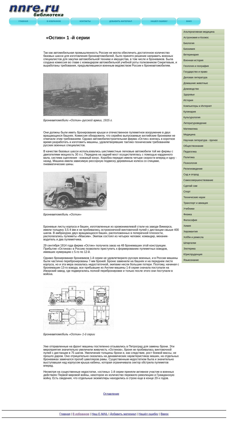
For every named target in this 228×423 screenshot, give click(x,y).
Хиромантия (190, 231)
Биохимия (189, 48)
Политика (189, 157)
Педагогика (189, 151)
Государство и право (195, 71)
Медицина (189, 134)
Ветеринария (191, 54)
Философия (190, 220)
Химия (187, 225)
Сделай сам (190, 185)
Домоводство (191, 88)
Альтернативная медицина (198, 31)
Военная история (193, 60)
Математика (190, 128)
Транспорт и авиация (195, 203)
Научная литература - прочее (200, 140)
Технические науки (194, 197)
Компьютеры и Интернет (197, 106)
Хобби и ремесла (193, 237)
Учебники (188, 208)
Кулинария (189, 111)
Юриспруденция (192, 254)
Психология (190, 163)
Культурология (191, 117)
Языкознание (191, 260)
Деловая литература (195, 77)
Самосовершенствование (198, 180)
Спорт (186, 191)
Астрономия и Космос (196, 37)
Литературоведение (194, 123)
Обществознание (193, 145)
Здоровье (189, 94)
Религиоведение (193, 168)
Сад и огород (191, 174)
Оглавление (111, 393)
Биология (188, 43)
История (188, 100)
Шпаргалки (189, 242)
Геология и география (196, 66)
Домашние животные (195, 83)
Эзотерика (189, 248)
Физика (187, 214)
